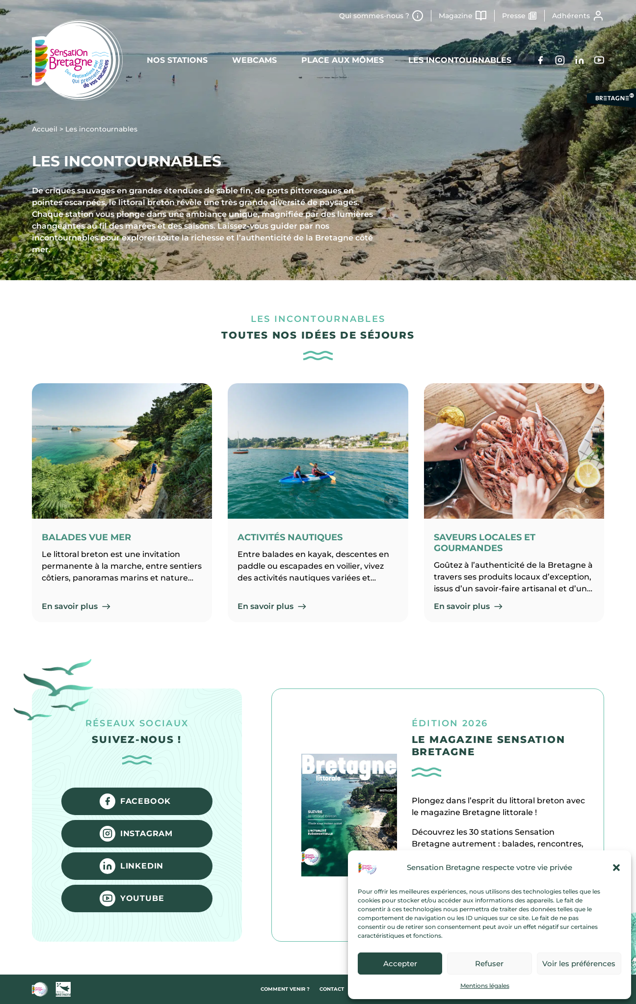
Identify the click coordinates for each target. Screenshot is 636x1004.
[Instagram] (560, 60)
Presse (514, 15)
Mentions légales (484, 985)
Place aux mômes (342, 60)
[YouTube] (599, 60)
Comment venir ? (285, 989)
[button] (616, 867)
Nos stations (177, 60)
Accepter (400, 963)
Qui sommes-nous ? (374, 15)
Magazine (456, 15)
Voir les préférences (578, 963)
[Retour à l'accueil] (77, 60)
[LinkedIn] (579, 60)
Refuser (489, 963)
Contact (331, 989)
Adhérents (571, 15)
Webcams (254, 60)
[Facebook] (540, 60)
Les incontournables (459, 60)
